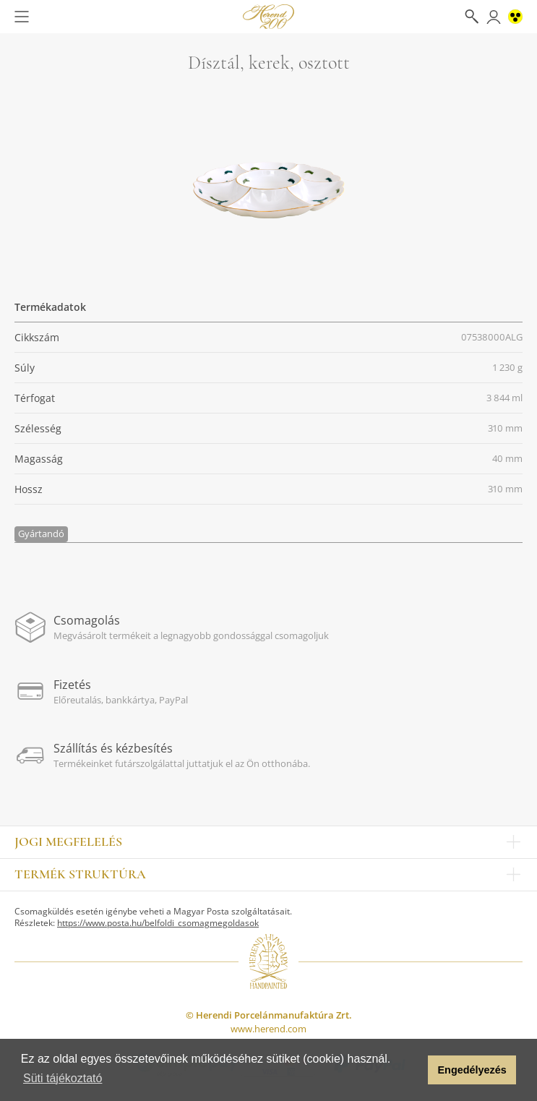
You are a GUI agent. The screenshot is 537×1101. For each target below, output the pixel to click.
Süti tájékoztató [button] (62, 1078)
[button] (413, 1070)
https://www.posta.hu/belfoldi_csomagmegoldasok (158, 923)
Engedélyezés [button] (472, 1070)
